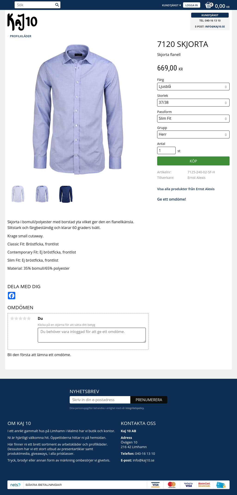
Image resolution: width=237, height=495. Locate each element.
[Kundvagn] (216, 6)
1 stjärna (12, 318)
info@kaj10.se (215, 26)
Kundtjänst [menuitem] (170, 5)
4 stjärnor (24, 318)
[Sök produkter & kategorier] (37, 5)
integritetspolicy (134, 408)
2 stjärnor (16, 318)
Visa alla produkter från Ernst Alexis (186, 189)
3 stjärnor (20, 318)
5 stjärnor (29, 318)
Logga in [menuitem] (191, 5)
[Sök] (57, 4)
